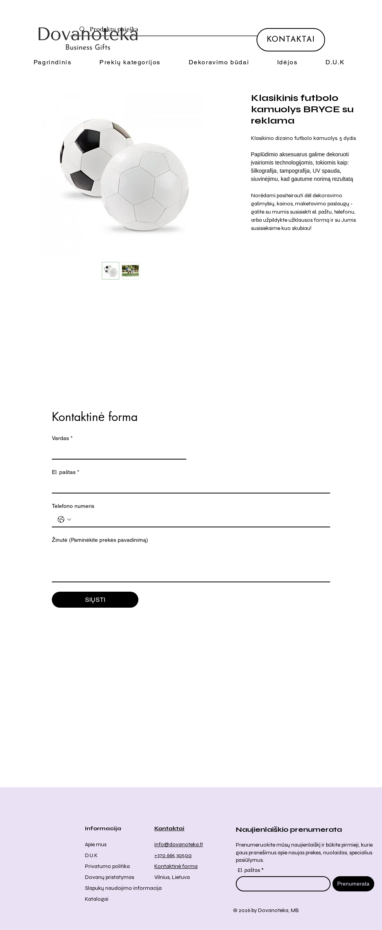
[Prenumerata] (353, 883)
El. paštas (65, 472)
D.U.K (91, 855)
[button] (130, 63)
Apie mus (95, 844)
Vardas (62, 438)
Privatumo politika (107, 866)
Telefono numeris (73, 506)
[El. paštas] (188, 486)
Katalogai (96, 899)
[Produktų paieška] (194, 30)
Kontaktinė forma (176, 866)
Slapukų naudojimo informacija (123, 888)
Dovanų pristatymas (109, 877)
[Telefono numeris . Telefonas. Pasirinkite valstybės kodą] (64, 519)
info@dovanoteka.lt (178, 844)
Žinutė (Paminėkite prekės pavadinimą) (100, 540)
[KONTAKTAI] (290, 39)
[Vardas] (117, 452)
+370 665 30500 (173, 855)
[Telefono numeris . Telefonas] (198, 520)
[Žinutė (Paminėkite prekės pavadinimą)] (191, 564)
